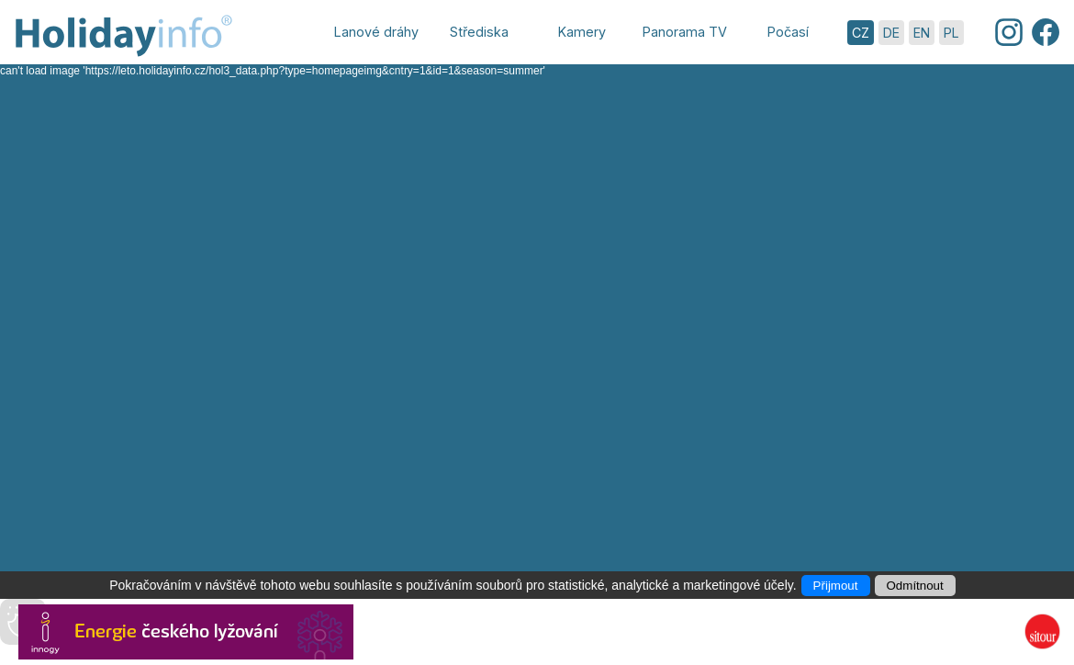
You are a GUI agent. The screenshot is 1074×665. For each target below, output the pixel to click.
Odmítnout (915, 585)
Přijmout (835, 585)
